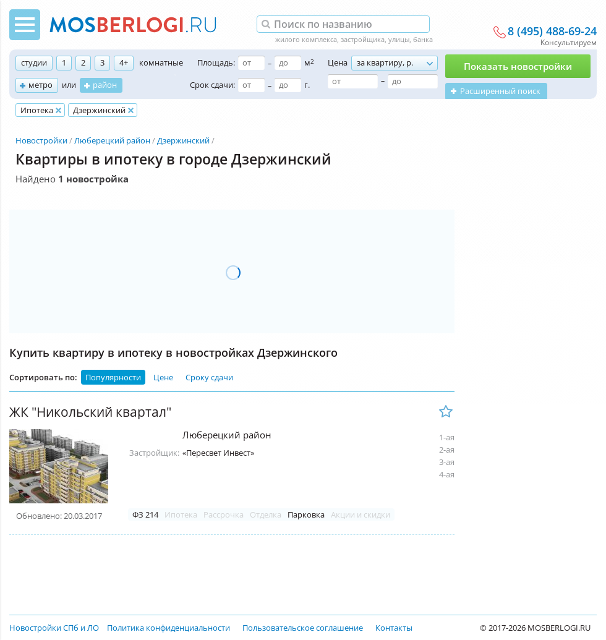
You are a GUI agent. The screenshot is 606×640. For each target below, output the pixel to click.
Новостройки (41, 140)
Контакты (393, 627)
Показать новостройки (518, 66)
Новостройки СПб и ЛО (54, 627)
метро (40, 84)
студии (34, 62)
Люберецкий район (112, 140)
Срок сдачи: (212, 84)
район (105, 84)
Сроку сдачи (209, 377)
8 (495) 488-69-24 (552, 31)
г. (307, 84)
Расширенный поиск (500, 90)
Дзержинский (183, 140)
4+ (123, 62)
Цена (338, 62)
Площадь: (216, 62)
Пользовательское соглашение (302, 627)
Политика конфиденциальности (168, 627)
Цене (163, 377)
